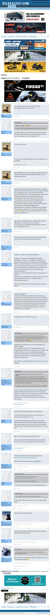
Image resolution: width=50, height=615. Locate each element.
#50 (48, 327)
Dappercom (5, 465)
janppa (3, 420)
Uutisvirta (4, 6)
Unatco (3, 540)
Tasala (3, 558)
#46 (48, 231)
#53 (48, 431)
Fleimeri (4, 131)
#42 (48, 139)
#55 (48, 468)
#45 (48, 216)
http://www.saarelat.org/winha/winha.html (25, 457)
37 (22, 78)
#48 (48, 289)
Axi (2, 246)
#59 (48, 544)
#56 (48, 488)
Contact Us (43, 610)
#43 (48, 167)
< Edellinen (3, 78)
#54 (48, 450)
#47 (48, 247)
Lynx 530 (4, 380)
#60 (48, 568)
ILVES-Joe (4, 264)
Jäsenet (24, 6)
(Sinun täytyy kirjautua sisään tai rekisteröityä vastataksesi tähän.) (35, 571)
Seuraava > (26, 78)
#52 (48, 406)
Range (3, 303)
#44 (48, 183)
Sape (3, 522)
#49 (48, 311)
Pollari (3, 483)
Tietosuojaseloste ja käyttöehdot (43, 613)
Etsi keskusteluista (6, 8)
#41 (48, 116)
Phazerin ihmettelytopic (18, 404)
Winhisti (4, 342)
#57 (48, 508)
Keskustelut (12, 6)
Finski (3, 115)
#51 (48, 366)
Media (18, 6)
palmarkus (4, 198)
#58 (48, 526)
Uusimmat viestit (15, 8)
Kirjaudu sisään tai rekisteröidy (40, 1)
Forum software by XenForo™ (12, 613)
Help (48, 610)
